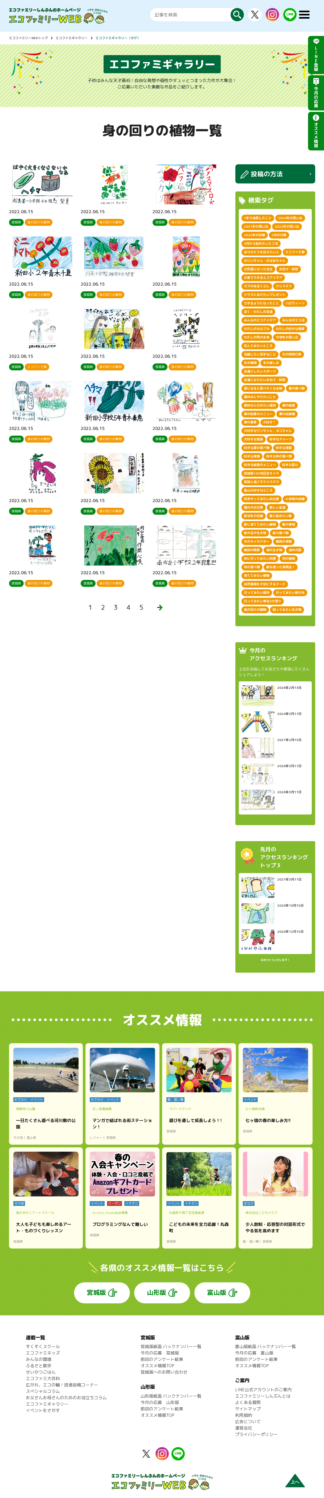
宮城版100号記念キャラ (261, 473)
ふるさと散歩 (38, 1366)
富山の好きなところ (258, 490)
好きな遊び (290, 465)
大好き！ (269, 422)
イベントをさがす (43, 1410)
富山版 (216, 1292)
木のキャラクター (256, 541)
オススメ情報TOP (157, 1366)
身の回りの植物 (255, 609)
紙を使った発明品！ (280, 567)
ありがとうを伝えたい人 (261, 252)
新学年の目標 (253, 516)
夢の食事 (250, 422)
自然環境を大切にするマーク (264, 584)
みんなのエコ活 (293, 320)
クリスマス (284, 286)
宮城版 (96, 1292)
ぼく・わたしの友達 (258, 311)
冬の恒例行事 (291, 354)
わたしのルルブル (256, 328)
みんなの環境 (38, 1359)
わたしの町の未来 (256, 337)
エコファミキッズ (43, 1353)
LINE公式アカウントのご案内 (263, 1390)
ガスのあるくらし (256, 286)
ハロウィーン (295, 303)
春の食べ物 (281, 533)
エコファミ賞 (295, 252)
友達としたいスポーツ (260, 371)
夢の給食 (288, 405)
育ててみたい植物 (256, 575)
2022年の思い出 (287, 226)
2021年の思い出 (256, 226)
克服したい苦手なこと (260, 354)
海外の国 (295, 550)
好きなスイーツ (280, 439)
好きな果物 (252, 456)
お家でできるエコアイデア (263, 277)
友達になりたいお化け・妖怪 (264, 380)
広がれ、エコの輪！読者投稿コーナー (62, 1385)
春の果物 (288, 524)
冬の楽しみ (271, 363)
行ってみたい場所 (256, 592)
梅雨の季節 (284, 541)
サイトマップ (248, 1409)
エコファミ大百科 (43, 1378)
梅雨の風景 (252, 550)
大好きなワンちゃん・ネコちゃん (268, 430)
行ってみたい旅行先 (290, 592)
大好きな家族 (253, 439)
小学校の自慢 (295, 499)
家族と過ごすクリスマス (261, 482)
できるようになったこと (261, 303)
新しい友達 (277, 507)
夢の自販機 (287, 414)
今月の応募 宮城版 (160, 1353)
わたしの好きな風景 (290, 328)
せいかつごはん (41, 1372)
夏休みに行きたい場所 (260, 405)
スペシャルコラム (43, 1391)
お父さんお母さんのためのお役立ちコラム (66, 1398)
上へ (295, 1482)
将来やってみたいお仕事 (261, 499)
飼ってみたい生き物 (287, 609)
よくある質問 (248, 1402)
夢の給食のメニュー (258, 414)
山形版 (156, 1292)
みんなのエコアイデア (260, 320)
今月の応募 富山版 (254, 1353)
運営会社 (243, 1428)
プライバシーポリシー (256, 1434)
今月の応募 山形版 (160, 1402)
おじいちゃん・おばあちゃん (264, 260)
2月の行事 (279, 235)
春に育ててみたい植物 (260, 524)
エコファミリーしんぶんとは (262, 1396)
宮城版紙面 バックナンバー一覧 (171, 1346)
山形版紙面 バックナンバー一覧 (171, 1396)
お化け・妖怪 (288, 269)
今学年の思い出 (287, 337)
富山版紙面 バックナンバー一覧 (265, 1346)
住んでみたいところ (258, 345)
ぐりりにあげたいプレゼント (264, 294)
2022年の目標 (254, 235)
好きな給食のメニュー (260, 465)
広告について (248, 1422)
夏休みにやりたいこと (260, 397)
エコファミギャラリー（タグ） (118, 38)
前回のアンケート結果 (162, 1359)
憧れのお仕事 (253, 507)
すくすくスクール (43, 1346)
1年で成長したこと (258, 218)
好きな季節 (284, 447)
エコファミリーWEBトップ (28, 38)
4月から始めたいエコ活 (261, 243)
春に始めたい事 (280, 516)
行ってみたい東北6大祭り (262, 601)
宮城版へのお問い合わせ (164, 1372)
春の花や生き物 (255, 533)
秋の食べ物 (252, 567)
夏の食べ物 (297, 388)
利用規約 (243, 1415)
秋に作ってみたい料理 (260, 558)
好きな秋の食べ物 (279, 456)
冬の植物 (250, 363)
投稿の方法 (267, 173)
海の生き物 (274, 550)
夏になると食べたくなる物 (263, 388)
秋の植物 (288, 558)
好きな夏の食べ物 (256, 447)
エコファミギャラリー (72, 38)
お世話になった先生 (258, 269)
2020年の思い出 (290, 218)
